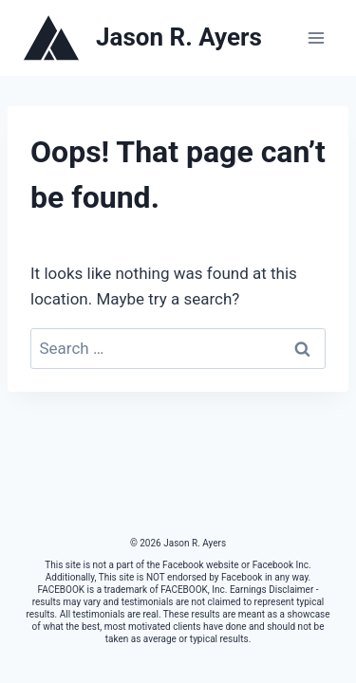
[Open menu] (315, 37)
